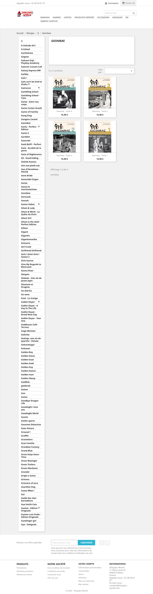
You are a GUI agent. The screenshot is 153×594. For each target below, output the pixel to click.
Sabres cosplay (49, 21)
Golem (24, 389)
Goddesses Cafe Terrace (29, 326)
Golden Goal (27, 359)
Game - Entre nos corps (30, 103)
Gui (23, 494)
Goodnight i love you (29, 408)
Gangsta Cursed (29, 119)
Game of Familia (29, 112)
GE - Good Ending (29, 158)
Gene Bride (27, 175)
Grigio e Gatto (28, 475)
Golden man (27, 374)
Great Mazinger (29, 460)
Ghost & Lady (28, 208)
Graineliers (27, 439)
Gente (24, 183)
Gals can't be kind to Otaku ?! (31, 83)
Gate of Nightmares (31, 154)
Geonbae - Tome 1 (100, 155)
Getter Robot (28, 204)
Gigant (24, 232)
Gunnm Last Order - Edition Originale (31, 515)
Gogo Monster (28, 331)
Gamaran (26, 88)
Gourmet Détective (31, 424)
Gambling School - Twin (30, 96)
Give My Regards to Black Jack (31, 265)
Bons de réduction (86, 581)
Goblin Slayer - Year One (31, 319)
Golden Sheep (28, 378)
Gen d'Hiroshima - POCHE (30, 170)
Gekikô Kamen (28, 161)
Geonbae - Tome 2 (64, 155)
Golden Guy (27, 367)
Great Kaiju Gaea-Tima (30, 455)
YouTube (107, 542)
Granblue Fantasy (30, 447)
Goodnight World (30, 413)
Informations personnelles (89, 567)
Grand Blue (27, 450)
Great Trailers (28, 464)
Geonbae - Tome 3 (100, 111)
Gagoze (25, 56)
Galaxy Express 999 (31, 70)
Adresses (82, 577)
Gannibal (25, 123)
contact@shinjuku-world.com (118, 586)
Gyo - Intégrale (28, 524)
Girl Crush (26, 246)
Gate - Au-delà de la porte (31, 149)
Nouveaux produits (25, 571)
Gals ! (24, 78)
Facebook (101, 542)
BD (127, 17)
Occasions (103, 17)
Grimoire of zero (29, 483)
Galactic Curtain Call (31, 66)
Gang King (26, 115)
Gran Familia (27, 443)
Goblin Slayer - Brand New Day (29, 313)
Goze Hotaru (27, 428)
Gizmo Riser (27, 270)
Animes (57, 17)
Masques (117, 17)
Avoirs (81, 574)
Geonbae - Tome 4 (64, 111)
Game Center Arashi (31, 108)
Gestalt (25, 200)
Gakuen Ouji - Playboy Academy (30, 61)
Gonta (24, 397)
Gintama (25, 243)
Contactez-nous (54, 574)
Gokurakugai (28, 344)
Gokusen (25, 348)
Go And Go (26, 290)
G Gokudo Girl (28, 45)
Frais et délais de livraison (59, 568)
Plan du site (53, 578)
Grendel (25, 472)
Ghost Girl (26, 218)
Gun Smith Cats (29, 504)
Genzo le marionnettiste (29, 188)
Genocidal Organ (29, 179)
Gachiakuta (27, 53)
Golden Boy (27, 352)
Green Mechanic (29, 468)
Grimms (25, 479)
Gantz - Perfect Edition (28, 128)
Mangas (45, 17)
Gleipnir (25, 274)
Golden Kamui (28, 371)
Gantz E (25, 133)
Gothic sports (28, 420)
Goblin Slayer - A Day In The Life (29, 307)
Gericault (26, 197)
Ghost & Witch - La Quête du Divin (30, 213)
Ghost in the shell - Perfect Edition (30, 223)
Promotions (21, 568)
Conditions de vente (56, 571)
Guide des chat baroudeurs (28, 499)
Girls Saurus (27, 260)
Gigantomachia (29, 239)
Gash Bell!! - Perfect (31, 144)
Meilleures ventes (24, 574)
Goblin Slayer (28, 302)
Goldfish (25, 382)
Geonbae (25, 193)
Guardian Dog (28, 487)
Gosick (24, 417)
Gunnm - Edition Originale (29, 509)
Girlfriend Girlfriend (31, 250)
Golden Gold (27, 363)
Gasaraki (25, 140)
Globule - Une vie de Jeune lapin (31, 279)
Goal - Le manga (29, 298)
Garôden (25, 136)
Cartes (67, 17)
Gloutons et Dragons (27, 285)
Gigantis (25, 235)
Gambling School (29, 91)
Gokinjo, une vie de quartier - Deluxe (31, 339)
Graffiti (25, 435)
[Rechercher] (120, 13)
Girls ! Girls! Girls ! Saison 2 (30, 255)
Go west (25, 294)
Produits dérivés (84, 17)
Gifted (24, 228)
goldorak (25, 385)
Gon (23, 393)
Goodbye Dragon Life (29, 402)
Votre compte (86, 563)
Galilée (24, 74)
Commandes (83, 571)
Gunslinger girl (28, 520)
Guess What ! (27, 490)
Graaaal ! (26, 432)
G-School (25, 49)
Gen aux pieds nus (30, 165)
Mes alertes (83, 584)
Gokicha (25, 334)
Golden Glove (28, 356)
